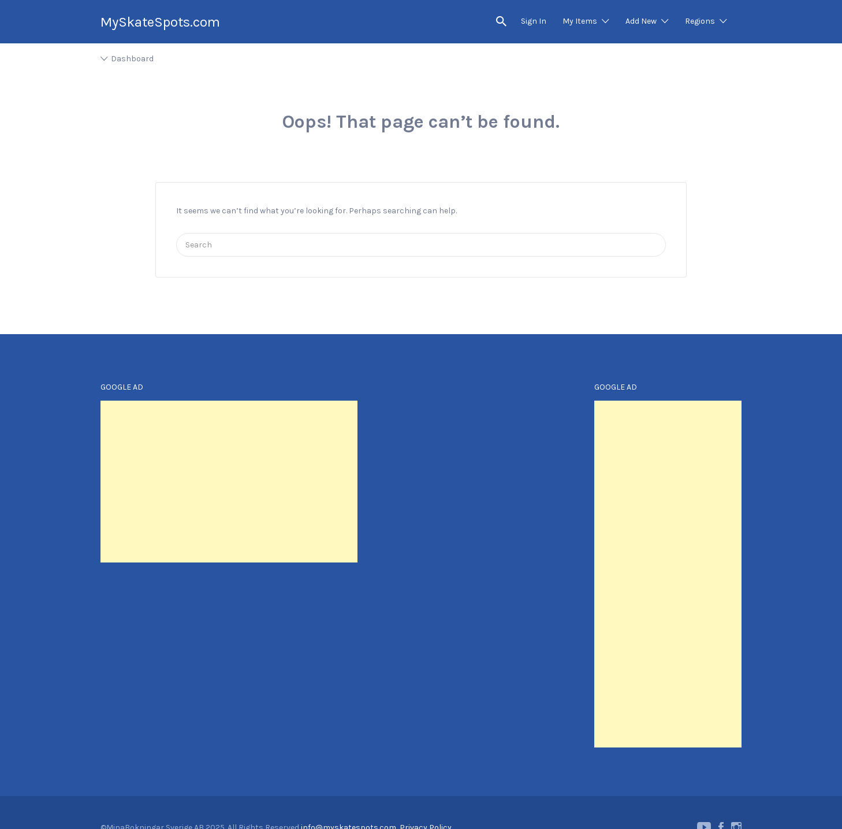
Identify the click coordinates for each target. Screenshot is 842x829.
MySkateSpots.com (160, 22)
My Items (579, 21)
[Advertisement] (228, 481)
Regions (700, 21)
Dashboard (132, 59)
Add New (641, 21)
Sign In (533, 21)
